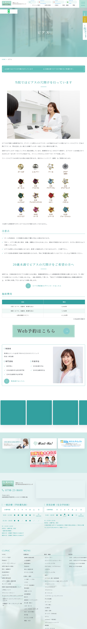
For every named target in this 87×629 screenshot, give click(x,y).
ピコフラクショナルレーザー (53, 560)
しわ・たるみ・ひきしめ (31, 609)
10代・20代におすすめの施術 (78, 557)
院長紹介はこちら (18, 381)
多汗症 (26, 614)
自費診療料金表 (6, 578)
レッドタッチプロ (50, 563)
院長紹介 (4, 560)
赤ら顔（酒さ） (28, 603)
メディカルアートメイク (52, 622)
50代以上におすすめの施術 (77, 563)
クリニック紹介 (36, 5)
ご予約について (6, 590)
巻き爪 (26, 597)
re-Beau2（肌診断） (51, 619)
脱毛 (46, 575)
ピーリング (48, 601)
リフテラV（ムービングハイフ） (54, 596)
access (34, 2)
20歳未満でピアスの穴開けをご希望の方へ (59, 69)
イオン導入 (48, 604)
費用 (74, 5)
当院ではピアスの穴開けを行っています (19, 69)
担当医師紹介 (6, 572)
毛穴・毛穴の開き (29, 611)
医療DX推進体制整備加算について (12, 587)
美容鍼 (47, 625)
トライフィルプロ (50, 572)
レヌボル (47, 569)
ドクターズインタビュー (9, 563)
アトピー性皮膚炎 (29, 585)
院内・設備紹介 (6, 569)
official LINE (72, 2)
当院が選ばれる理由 (7, 566)
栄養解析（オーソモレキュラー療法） (12, 604)
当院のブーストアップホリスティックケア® (13, 599)
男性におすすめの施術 (75, 566)
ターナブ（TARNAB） (51, 613)
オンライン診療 (6, 584)
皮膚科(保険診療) (29, 557)
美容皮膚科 (27, 563)
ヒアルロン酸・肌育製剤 (52, 578)
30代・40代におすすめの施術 (78, 560)
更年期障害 (27, 594)
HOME (4, 59)
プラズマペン (49, 590)
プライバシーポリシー (8, 593)
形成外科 (26, 566)
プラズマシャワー (50, 584)
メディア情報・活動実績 (9, 581)
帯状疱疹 (26, 588)
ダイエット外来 (28, 572)
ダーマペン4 (48, 593)
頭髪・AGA (27, 620)
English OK (5, 575)
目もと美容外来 (28, 569)
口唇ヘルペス (28, 591)
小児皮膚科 (27, 560)
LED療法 (47, 607)
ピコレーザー (49, 557)
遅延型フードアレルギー (31, 600)
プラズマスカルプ (50, 587)
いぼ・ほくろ (28, 606)
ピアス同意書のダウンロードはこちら (46, 286)
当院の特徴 (48, 5)
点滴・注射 (48, 610)
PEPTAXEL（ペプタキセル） (53, 566)
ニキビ (26, 582)
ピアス (47, 616)
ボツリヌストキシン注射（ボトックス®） (57, 581)
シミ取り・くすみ (29, 579)
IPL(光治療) (48, 599)
